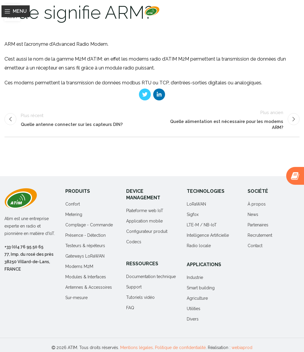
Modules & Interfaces (85, 276)
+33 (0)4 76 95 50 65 (23, 246)
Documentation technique (151, 276)
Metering (73, 214)
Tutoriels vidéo (140, 297)
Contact (255, 245)
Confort (72, 204)
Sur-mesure (76, 297)
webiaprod (242, 347)
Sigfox (193, 214)
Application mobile (144, 221)
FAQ (130, 307)
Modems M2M (79, 266)
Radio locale (199, 245)
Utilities (193, 308)
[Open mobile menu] (15, 11)
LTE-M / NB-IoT (202, 224)
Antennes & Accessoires (88, 287)
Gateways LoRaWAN (84, 256)
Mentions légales (136, 347)
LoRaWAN (196, 204)
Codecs (133, 241)
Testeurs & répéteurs (85, 245)
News (253, 214)
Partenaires (258, 224)
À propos (257, 204)
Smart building (201, 287)
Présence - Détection (85, 235)
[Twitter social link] (145, 94)
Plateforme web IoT (144, 210)
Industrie (195, 277)
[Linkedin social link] (159, 94)
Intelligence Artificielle (208, 235)
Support (134, 287)
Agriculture (197, 298)
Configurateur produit (146, 231)
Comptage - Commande (89, 224)
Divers (193, 319)
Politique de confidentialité (180, 347)
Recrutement (260, 235)
